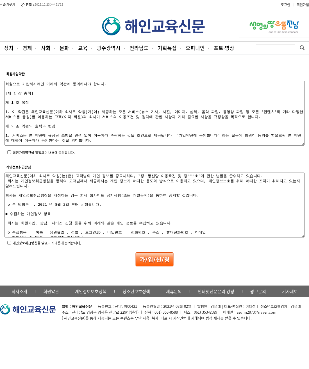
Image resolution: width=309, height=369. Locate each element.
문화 (64, 48)
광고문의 (258, 317)
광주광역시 (109, 48)
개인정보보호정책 (90, 317)
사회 (46, 48)
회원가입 (303, 4)
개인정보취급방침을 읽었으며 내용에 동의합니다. (47, 268)
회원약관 (51, 317)
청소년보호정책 (136, 317)
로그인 (285, 4)
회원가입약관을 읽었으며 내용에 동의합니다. (44, 165)
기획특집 (167, 48)
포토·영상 (224, 48)
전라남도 (139, 48)
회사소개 (19, 317)
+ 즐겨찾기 (7, 4)
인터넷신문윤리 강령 (216, 317)
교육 (83, 48)
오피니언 (195, 48)
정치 (8, 48)
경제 (27, 48)
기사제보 (290, 317)
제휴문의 (174, 317)
